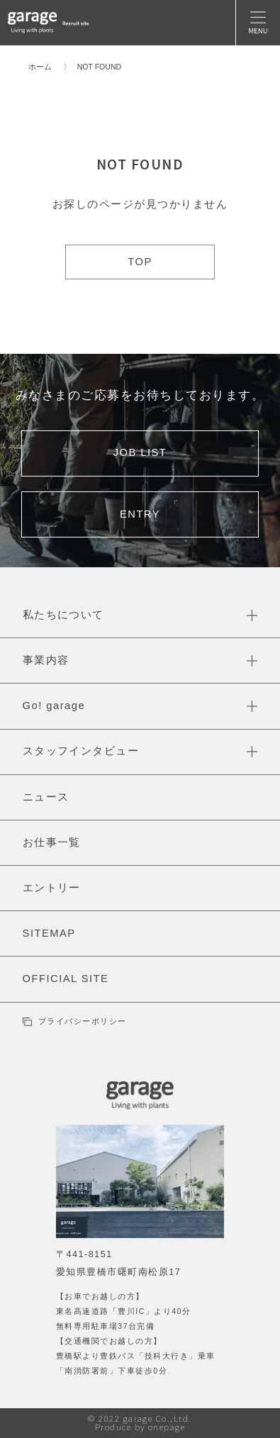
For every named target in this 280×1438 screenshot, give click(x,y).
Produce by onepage (140, 1427)
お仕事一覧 (52, 842)
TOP (140, 261)
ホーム (40, 66)
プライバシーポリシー (75, 1021)
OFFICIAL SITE (66, 978)
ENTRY (140, 514)
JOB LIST (140, 452)
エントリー (52, 887)
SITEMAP (49, 933)
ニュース (46, 797)
